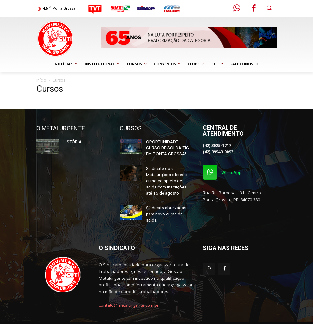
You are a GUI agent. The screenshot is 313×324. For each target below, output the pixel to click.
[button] (269, 8)
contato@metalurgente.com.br (129, 295)
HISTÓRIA (71, 141)
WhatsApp (234, 173)
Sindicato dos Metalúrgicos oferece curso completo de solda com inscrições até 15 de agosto (169, 177)
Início (41, 80)
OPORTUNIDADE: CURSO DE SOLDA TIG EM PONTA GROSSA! (168, 147)
